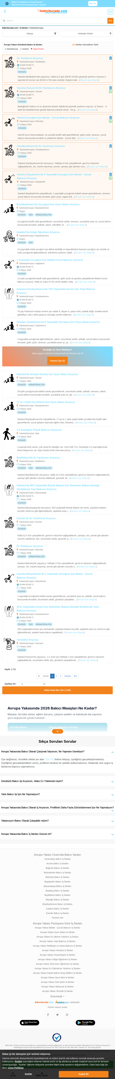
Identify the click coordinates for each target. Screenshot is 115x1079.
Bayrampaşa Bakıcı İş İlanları (57, 886)
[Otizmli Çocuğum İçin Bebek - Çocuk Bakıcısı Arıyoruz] (57, 127)
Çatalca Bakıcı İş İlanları (57, 908)
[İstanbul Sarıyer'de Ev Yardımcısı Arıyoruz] (57, 98)
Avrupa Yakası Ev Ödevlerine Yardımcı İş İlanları (57, 968)
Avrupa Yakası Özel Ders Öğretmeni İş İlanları (57, 964)
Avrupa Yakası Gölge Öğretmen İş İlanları (57, 959)
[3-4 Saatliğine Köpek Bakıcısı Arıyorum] (57, 439)
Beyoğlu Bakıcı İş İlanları (57, 899)
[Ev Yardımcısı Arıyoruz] (57, 68)
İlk (39, 676)
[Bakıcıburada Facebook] (48, 1015)
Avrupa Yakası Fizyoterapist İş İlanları (57, 955)
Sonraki (67, 676)
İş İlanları (24, 28)
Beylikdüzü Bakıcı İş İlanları (57, 895)
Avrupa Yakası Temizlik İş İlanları (57, 991)
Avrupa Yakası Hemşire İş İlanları (57, 950)
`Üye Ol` (49, 759)
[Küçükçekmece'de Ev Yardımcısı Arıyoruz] (57, 156)
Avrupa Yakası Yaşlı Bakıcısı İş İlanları (58, 941)
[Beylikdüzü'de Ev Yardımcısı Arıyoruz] (57, 467)
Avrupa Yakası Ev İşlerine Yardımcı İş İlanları (57, 937)
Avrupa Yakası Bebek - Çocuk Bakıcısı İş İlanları (57, 927)
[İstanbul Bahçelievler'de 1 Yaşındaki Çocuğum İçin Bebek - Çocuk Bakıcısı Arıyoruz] (57, 586)
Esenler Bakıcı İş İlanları (57, 913)
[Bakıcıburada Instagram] (67, 1015)
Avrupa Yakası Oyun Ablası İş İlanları (57, 932)
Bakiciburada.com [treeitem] (10, 28)
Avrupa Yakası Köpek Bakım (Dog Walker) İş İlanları (57, 973)
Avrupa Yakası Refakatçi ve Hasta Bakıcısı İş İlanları (57, 946)
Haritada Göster (94, 33)
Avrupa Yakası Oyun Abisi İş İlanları (57, 977)
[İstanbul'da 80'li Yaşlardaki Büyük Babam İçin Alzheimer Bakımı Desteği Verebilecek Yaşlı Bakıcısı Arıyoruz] (57, 497)
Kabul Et (83, 1074)
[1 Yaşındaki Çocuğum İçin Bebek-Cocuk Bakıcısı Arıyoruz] (57, 270)
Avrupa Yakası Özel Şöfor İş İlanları (57, 982)
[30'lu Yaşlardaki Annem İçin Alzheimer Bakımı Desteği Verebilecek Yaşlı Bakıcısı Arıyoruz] (57, 619)
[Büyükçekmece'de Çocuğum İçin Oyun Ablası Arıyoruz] (57, 214)
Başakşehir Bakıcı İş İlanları (57, 881)
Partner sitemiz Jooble (57, 1007)
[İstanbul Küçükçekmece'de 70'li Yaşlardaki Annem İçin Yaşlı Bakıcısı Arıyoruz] (57, 301)
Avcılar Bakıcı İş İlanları (57, 863)
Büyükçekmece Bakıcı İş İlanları (57, 904)
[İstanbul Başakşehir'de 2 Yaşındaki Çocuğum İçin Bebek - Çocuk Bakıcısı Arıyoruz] (57, 185)
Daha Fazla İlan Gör (57, 690)
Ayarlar (28, 1074)
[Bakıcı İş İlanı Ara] (57, 21)
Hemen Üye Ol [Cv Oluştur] (57, 361)
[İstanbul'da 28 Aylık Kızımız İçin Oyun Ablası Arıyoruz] (57, 384)
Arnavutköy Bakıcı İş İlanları (57, 859)
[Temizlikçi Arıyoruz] (57, 649)
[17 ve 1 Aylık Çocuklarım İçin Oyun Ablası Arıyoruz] (57, 412)
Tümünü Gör (57, 918)
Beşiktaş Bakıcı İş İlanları (57, 890)
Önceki (46, 676)
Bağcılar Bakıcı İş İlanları (57, 868)
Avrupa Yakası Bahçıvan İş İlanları (57, 986)
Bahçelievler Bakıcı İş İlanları (57, 872)
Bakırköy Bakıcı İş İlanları (58, 877)
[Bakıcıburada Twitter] (57, 1015)
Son (75, 676)
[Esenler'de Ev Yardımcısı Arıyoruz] (57, 528)
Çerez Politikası (16, 1068)
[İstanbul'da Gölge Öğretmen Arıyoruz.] (57, 242)
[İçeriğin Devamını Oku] (57, 731)
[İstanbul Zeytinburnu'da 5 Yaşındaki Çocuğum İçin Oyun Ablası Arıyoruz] (57, 332)
